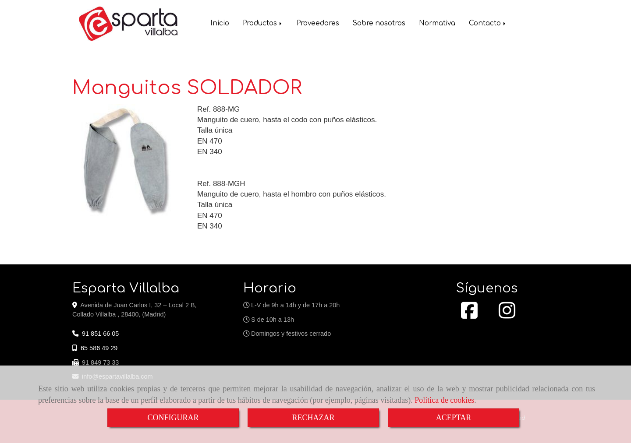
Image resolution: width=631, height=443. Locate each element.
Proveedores (318, 24)
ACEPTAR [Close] (453, 417)
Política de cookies (444, 400)
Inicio (219, 24)
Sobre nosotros (379, 24)
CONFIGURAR (173, 417)
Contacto (488, 24)
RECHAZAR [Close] (313, 417)
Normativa (437, 24)
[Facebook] (469, 315)
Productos (263, 24)
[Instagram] (507, 315)
